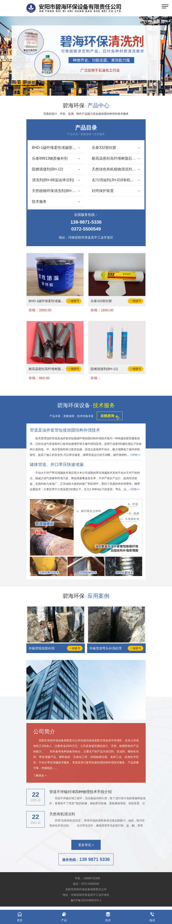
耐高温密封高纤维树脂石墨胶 (116, 158)
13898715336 (91, 878)
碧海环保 (86, 105)
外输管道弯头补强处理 (105, 648)
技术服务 (56, 201)
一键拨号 (73, 301)
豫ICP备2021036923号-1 (86, 900)
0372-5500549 (86, 228)
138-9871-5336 (86, 222)
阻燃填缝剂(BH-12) (56, 169)
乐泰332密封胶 (116, 148)
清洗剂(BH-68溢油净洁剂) (56, 180)
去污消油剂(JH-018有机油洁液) (117, 180)
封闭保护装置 (116, 191)
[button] (75, 89)
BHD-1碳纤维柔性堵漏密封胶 (56, 148)
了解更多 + (40, 775)
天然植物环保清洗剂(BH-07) (56, 191)
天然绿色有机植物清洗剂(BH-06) (118, 169)
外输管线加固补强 (41, 648)
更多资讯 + (86, 845)
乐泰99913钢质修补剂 (56, 158)
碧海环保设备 (86, 405)
